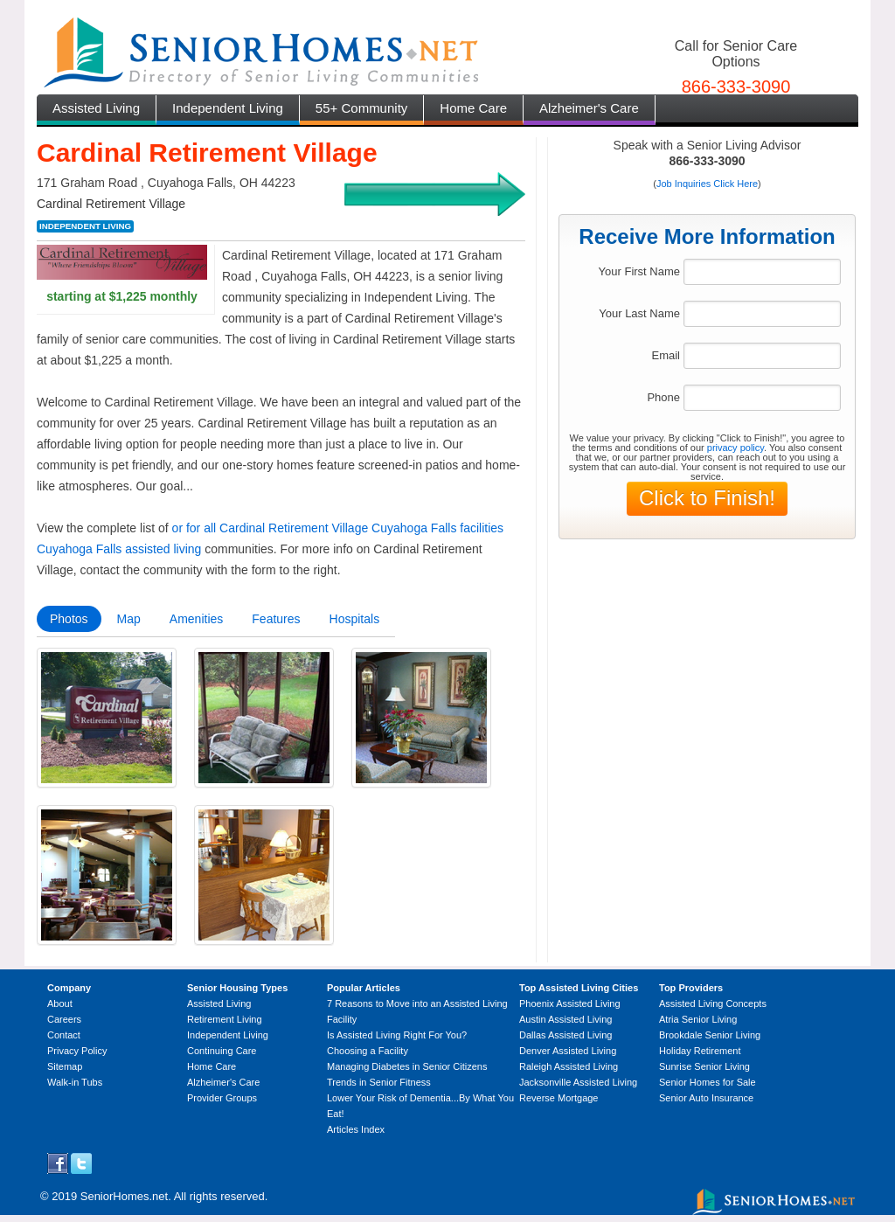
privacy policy (735, 447)
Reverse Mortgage (559, 1098)
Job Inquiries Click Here (707, 183)
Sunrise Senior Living (704, 1066)
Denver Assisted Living (567, 1050)
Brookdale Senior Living (709, 1035)
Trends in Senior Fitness (379, 1082)
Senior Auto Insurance (706, 1098)
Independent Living (227, 108)
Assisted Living (96, 108)
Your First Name (639, 271)
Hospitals (355, 619)
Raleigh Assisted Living (568, 1066)
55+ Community (361, 108)
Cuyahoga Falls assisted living (119, 549)
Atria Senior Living (698, 1019)
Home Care (473, 108)
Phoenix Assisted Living (570, 1003)
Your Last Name (639, 313)
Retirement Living (224, 1019)
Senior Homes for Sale (707, 1082)
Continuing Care (222, 1050)
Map (129, 619)
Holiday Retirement (700, 1050)
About (60, 1003)
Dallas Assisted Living (565, 1035)
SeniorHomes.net (124, 1196)
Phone (663, 397)
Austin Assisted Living (565, 1019)
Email (665, 355)
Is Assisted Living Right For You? (397, 1035)
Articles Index (356, 1129)
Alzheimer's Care (589, 108)
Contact (63, 1035)
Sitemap (64, 1066)
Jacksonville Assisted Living (578, 1082)
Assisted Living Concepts (713, 1003)
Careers (64, 1019)
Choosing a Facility (367, 1050)
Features (276, 619)
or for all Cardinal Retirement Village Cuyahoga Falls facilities (337, 528)
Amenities (196, 619)
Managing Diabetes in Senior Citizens (407, 1066)
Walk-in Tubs (74, 1082)
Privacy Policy (77, 1050)
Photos (69, 619)
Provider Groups (222, 1098)
